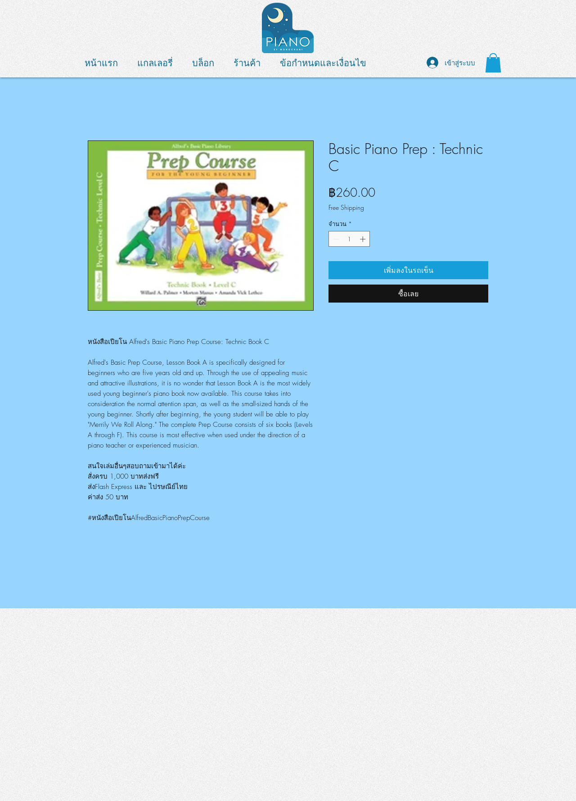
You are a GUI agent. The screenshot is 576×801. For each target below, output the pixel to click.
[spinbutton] (349, 239)
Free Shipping (346, 207)
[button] (493, 62)
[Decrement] (335, 239)
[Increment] (363, 239)
